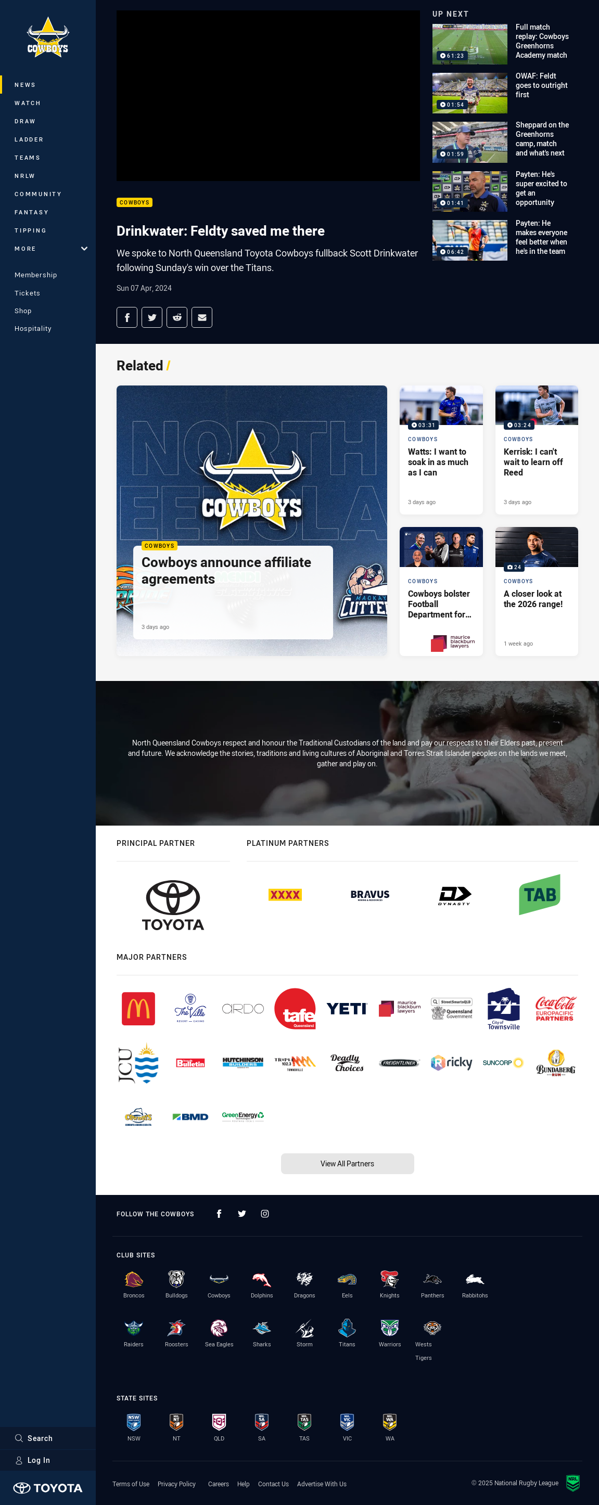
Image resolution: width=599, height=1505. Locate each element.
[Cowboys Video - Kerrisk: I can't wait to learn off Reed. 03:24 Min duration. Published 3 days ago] (536, 449)
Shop (23, 310)
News (25, 84)
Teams (28, 157)
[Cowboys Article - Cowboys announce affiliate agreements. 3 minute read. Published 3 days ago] (252, 520)
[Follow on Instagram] (265, 1213)
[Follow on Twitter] (242, 1213)
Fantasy (32, 212)
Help (243, 1484)
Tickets (28, 293)
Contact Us (273, 1484)
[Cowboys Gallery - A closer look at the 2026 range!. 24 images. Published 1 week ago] (536, 591)
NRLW (25, 175)
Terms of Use (130, 1484)
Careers (218, 1484)
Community (38, 194)
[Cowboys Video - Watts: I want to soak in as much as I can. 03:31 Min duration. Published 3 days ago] (441, 449)
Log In (32, 1460)
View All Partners (347, 1163)
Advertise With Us (322, 1484)
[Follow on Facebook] (219, 1213)
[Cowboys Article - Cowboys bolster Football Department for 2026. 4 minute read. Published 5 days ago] (441, 591)
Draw (25, 121)
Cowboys (134, 202)
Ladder (29, 139)
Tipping (31, 230)
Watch (28, 103)
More (51, 248)
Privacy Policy (177, 1484)
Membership (36, 274)
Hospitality (33, 328)
